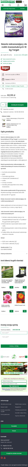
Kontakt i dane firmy (20, 413)
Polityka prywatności (21, 410)
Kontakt (22, 8)
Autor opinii (5, 333)
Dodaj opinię (14, 346)
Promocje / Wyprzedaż (9, 8)
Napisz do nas (7, 445)
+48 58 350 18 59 (8, 448)
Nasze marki (4, 407)
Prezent (7, 79)
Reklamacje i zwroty (20, 404)
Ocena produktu (5, 330)
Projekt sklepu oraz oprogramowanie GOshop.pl (14, 465)
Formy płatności (5, 414)
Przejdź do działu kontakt (14, 453)
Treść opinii (5, 337)
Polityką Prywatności (6, 389)
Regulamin (18, 407)
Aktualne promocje (6, 404)
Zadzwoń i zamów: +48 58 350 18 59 (13, 112)
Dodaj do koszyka (17, 105)
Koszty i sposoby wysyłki (5, 410)
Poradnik (14, 426)
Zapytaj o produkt (8, 109)
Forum (14, 431)
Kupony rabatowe (20, 416)
